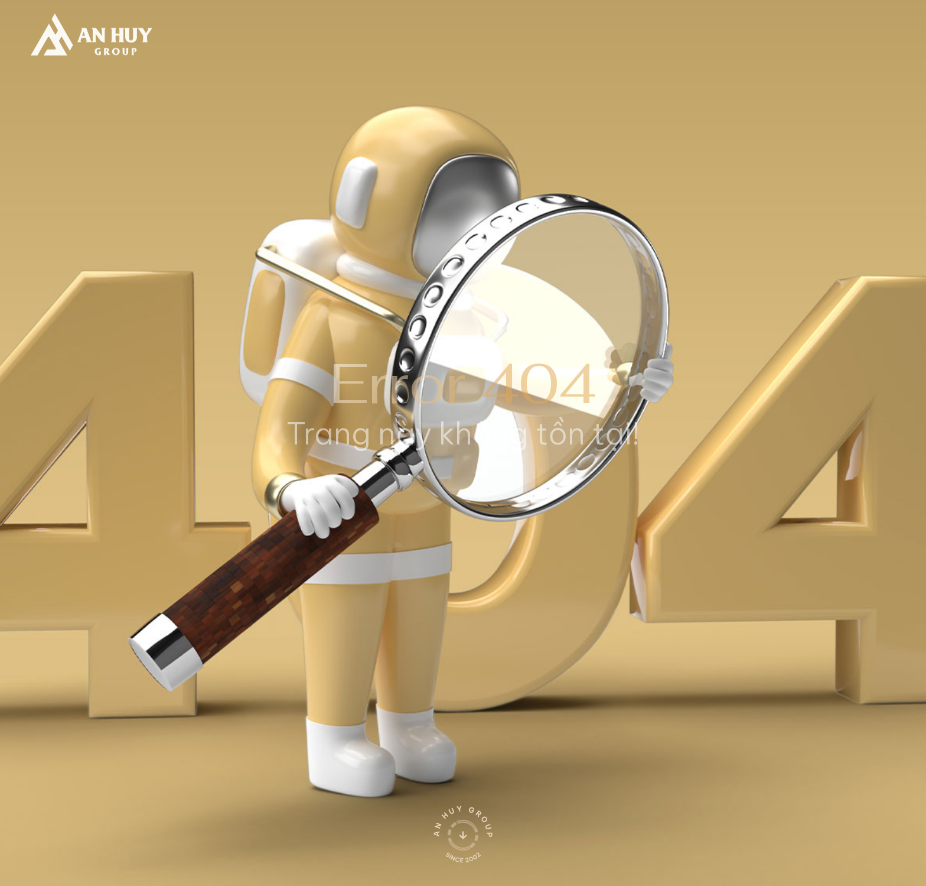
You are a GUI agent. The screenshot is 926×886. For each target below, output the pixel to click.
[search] (693, 30)
